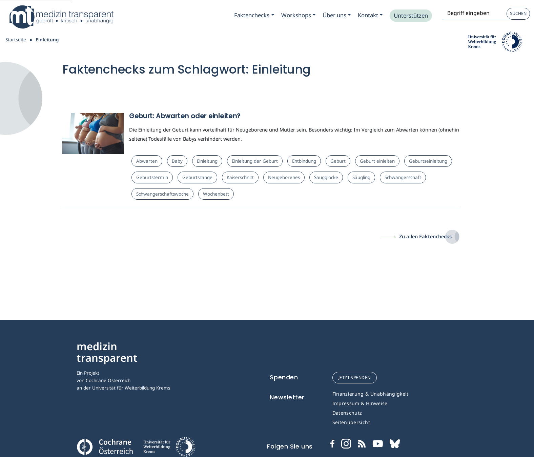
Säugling (361, 177)
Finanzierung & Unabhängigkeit (370, 394)
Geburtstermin (152, 177)
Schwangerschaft (403, 177)
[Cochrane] (105, 446)
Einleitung (207, 161)
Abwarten (147, 161)
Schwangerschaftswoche (162, 194)
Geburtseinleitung (428, 161)
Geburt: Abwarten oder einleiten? (184, 116)
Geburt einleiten (377, 161)
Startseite (15, 40)
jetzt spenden (354, 377)
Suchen (518, 13)
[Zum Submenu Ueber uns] (336, 15)
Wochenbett (216, 194)
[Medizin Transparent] (61, 17)
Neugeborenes (284, 177)
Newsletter (287, 397)
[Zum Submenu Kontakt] (370, 15)
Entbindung (304, 161)
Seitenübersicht (351, 422)
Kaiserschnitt (240, 177)
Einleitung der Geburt (255, 161)
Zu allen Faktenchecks (425, 236)
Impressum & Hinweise (360, 403)
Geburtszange (197, 177)
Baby (177, 161)
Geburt (338, 161)
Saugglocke (326, 177)
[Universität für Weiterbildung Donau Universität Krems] (169, 448)
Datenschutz (347, 413)
